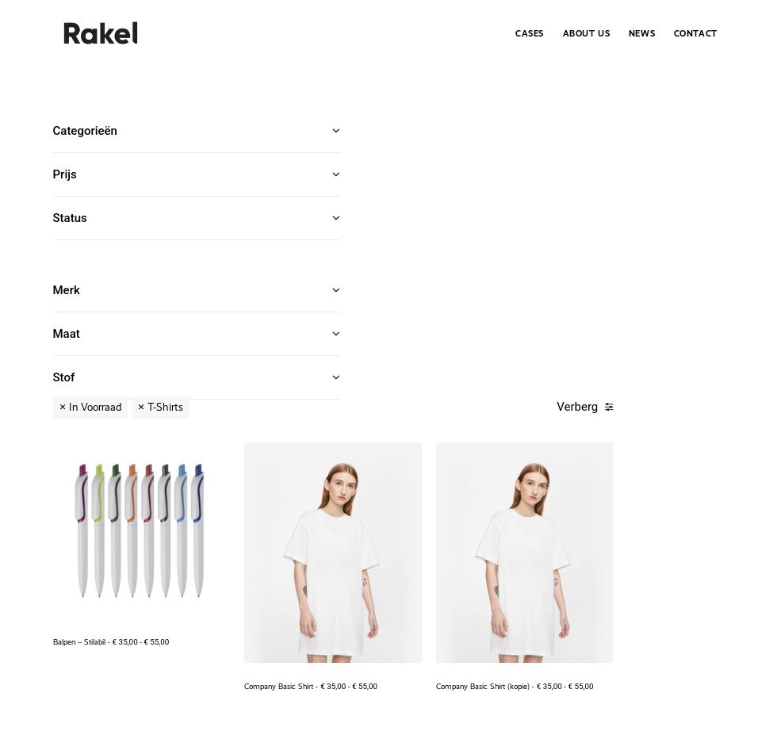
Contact (696, 34)
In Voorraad (396, 131)
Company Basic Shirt (518, 333)
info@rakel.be (652, 604)
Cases (529, 34)
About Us (586, 34)
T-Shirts (466, 131)
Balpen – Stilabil (386, 305)
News (642, 34)
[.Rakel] (100, 33)
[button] (411, 223)
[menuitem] (533, 33)
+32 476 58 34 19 (584, 604)
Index (716, 622)
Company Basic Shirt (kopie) (659, 333)
